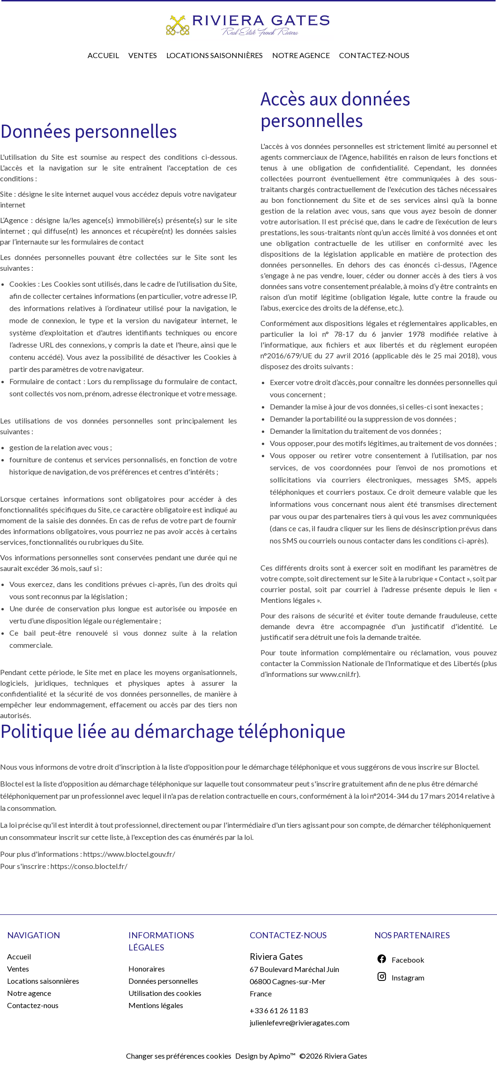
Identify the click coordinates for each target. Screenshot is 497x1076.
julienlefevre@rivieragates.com (299, 1022)
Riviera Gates (276, 956)
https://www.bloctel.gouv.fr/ (129, 853)
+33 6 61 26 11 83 (279, 1010)
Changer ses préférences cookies (178, 1055)
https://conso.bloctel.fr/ (89, 865)
